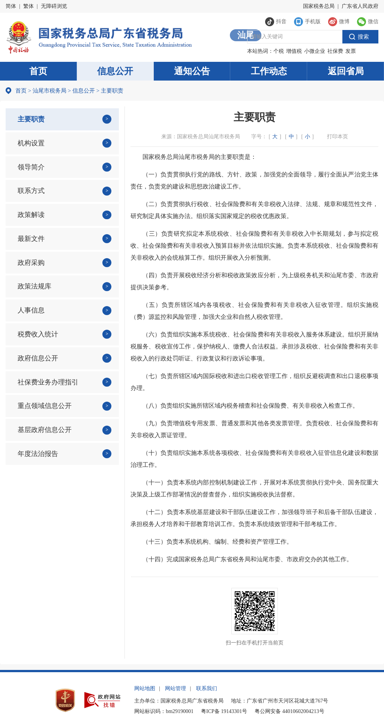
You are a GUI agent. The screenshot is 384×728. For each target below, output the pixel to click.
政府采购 (31, 262)
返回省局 (346, 71)
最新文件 (31, 238)
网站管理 (175, 688)
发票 (350, 51)
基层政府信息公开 (45, 430)
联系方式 (31, 190)
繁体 (28, 6)
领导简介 (31, 167)
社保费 (335, 51)
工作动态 (269, 71)
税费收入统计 (38, 334)
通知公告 (192, 71)
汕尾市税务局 (49, 91)
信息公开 (115, 71)
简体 (11, 6)
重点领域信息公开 (45, 406)
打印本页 (337, 136)
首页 (38, 71)
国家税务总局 (318, 6)
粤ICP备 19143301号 (224, 711)
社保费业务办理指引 (48, 382)
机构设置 (31, 143)
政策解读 (31, 214)
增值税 (294, 51)
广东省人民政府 (360, 6)
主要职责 (31, 119)
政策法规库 (34, 286)
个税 (278, 51)
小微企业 (314, 51)
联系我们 (206, 688)
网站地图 (144, 688)
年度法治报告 (38, 453)
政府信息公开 (38, 358)
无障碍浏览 (54, 6)
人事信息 (31, 310)
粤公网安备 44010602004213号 (289, 711)
